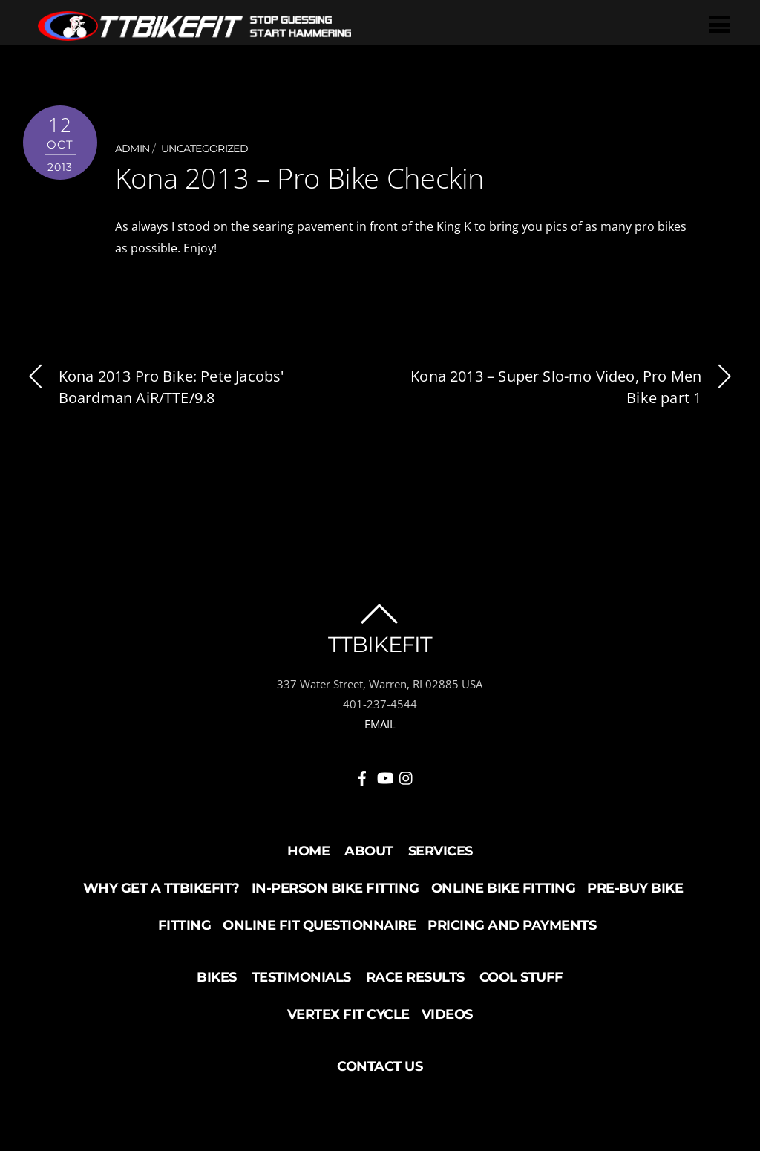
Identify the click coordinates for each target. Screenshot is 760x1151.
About (368, 851)
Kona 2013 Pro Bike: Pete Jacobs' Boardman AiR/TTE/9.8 (153, 387)
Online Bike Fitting (503, 888)
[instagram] (406, 775)
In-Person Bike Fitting (335, 888)
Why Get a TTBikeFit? (161, 888)
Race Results (415, 977)
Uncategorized (204, 148)
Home (308, 851)
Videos (447, 1014)
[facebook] (362, 775)
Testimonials (301, 977)
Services (440, 851)
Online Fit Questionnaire (319, 925)
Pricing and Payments (512, 925)
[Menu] (719, 23)
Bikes (217, 977)
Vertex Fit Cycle (348, 1014)
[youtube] (384, 775)
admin (132, 148)
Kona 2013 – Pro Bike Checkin (299, 177)
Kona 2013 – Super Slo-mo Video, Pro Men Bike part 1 (573, 387)
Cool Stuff (521, 977)
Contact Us (379, 1066)
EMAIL (380, 724)
